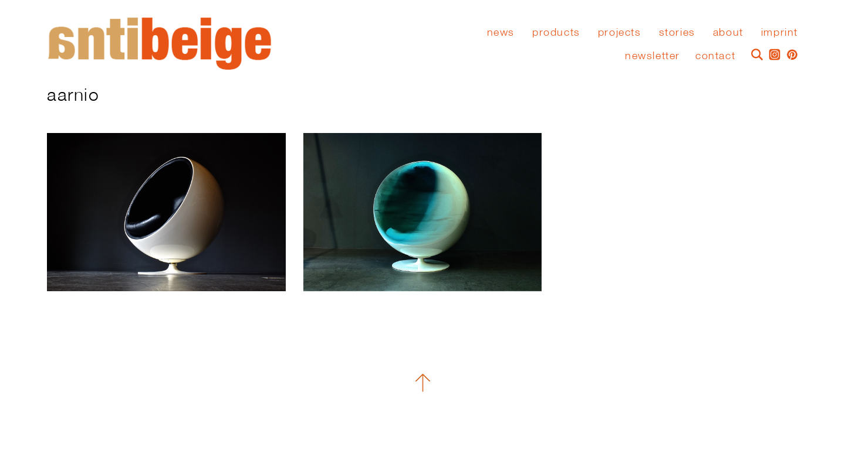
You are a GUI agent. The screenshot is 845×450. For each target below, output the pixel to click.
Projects (619, 32)
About (728, 32)
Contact (715, 55)
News (501, 32)
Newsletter (652, 55)
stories (677, 32)
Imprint (779, 32)
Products (556, 32)
